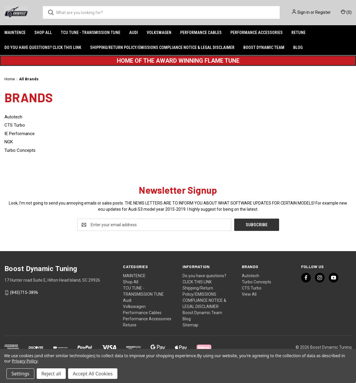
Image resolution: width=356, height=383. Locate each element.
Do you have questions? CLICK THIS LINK (42, 47)
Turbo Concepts (256, 282)
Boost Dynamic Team (263, 47)
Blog (298, 47)
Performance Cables (201, 32)
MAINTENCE (15, 32)
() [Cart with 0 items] (346, 12)
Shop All (43, 32)
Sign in (303, 12)
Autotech (250, 275)
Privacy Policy (24, 361)
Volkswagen (159, 32)
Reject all (51, 373)
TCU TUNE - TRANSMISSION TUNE (90, 32)
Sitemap (190, 325)
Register (323, 12)
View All (249, 294)
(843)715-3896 (24, 292)
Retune (298, 32)
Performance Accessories (256, 32)
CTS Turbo (251, 288)
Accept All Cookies (93, 373)
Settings (20, 373)
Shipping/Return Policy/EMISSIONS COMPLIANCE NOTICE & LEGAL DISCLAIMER (162, 47)
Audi (133, 32)
